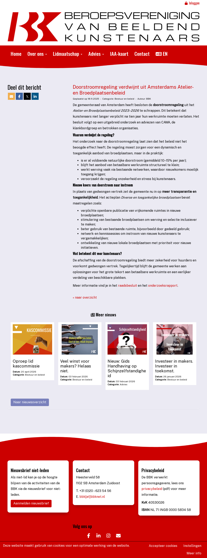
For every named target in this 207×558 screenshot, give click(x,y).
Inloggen (192, 3)
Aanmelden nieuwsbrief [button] (31, 503)
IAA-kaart (119, 53)
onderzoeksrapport (162, 285)
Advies (96, 53)
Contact (142, 53)
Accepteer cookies (163, 546)
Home (16, 53)
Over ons (37, 53)
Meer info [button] (194, 553)
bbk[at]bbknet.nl (92, 497)
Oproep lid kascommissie (26, 363)
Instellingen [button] (192, 546)
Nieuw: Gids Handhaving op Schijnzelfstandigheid (127, 368)
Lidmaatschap (67, 53)
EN (162, 53)
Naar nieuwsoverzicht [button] (29, 402)
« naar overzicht (85, 297)
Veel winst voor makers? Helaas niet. (75, 366)
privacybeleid (152, 489)
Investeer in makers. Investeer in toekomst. (174, 366)
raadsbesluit (128, 285)
